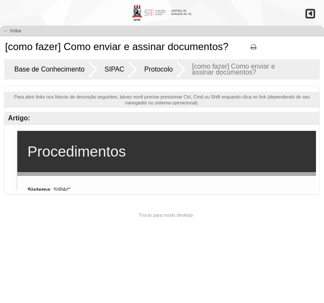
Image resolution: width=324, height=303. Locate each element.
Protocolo (158, 69)
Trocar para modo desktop (166, 215)
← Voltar (13, 30)
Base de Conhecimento (49, 69)
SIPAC (114, 69)
